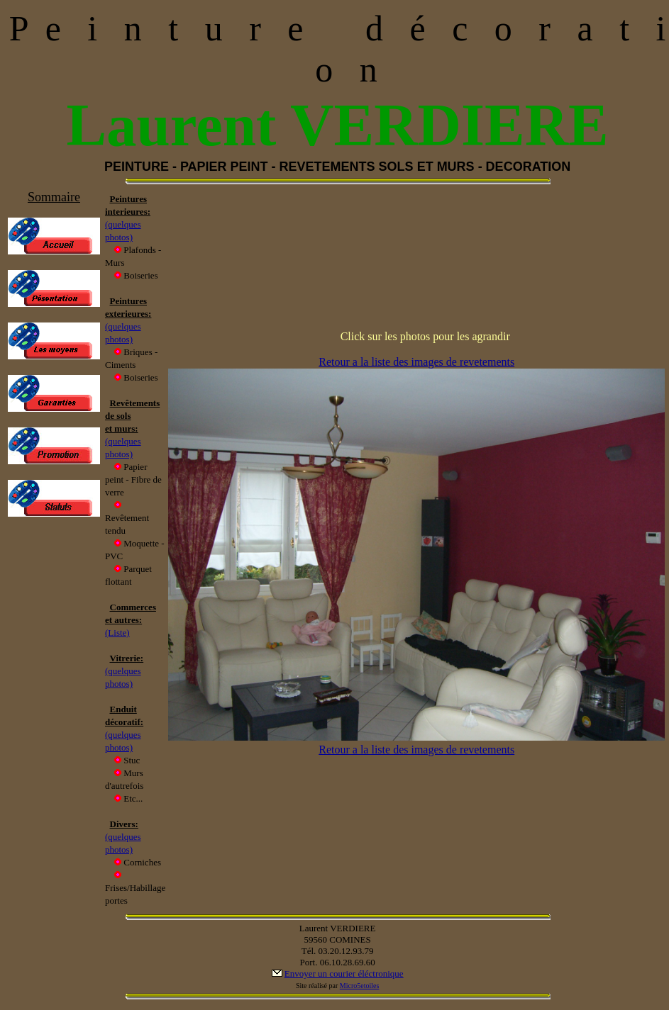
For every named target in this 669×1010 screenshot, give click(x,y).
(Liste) (117, 632)
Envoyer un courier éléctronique (344, 973)
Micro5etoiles (360, 985)
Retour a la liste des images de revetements (416, 362)
